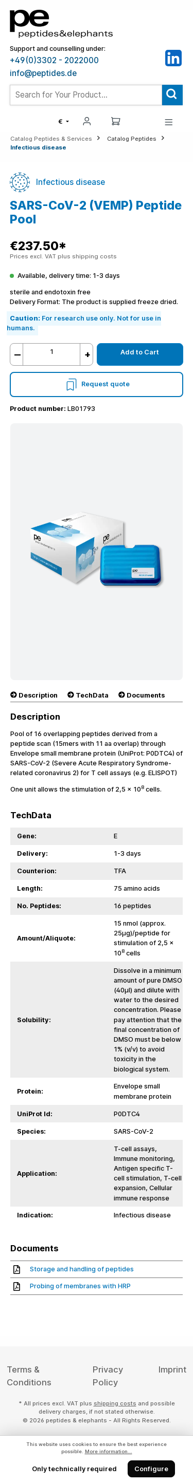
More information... (108, 1451)
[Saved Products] (142, 122)
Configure (151, 1469)
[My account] (87, 120)
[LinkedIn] (173, 58)
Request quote (96, 384)
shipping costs (115, 1403)
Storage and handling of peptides (73, 1269)
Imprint (172, 1369)
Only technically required (74, 1469)
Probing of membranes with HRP (72, 1286)
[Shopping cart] (115, 120)
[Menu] (168, 121)
